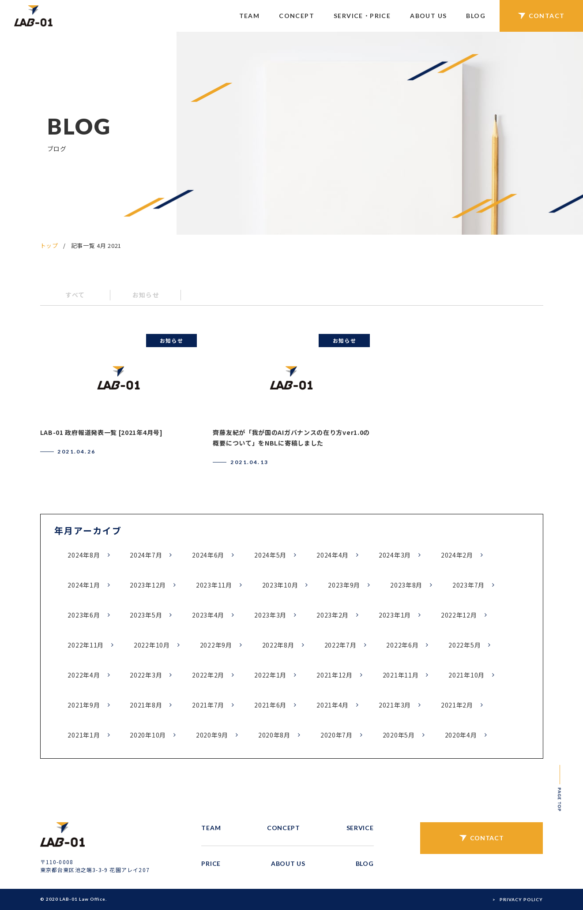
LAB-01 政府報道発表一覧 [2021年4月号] (101, 432)
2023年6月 (84, 614)
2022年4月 (84, 674)
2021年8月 (146, 704)
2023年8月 (406, 584)
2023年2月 (332, 614)
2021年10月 (466, 674)
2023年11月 (214, 584)
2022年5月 (464, 644)
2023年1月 (395, 614)
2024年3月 (395, 554)
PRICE (211, 863)
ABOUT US (428, 15)
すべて (75, 294)
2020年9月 (212, 734)
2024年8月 (84, 554)
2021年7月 (208, 704)
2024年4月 (332, 554)
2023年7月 (468, 584)
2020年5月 (399, 734)
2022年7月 (340, 644)
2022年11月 (86, 644)
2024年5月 (270, 554)
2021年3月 (395, 704)
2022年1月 (270, 674)
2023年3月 (270, 614)
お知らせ (146, 294)
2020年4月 (461, 734)
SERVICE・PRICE (362, 15)
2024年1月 (84, 584)
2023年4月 (208, 614)
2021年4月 (332, 704)
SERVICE (360, 827)
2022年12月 (459, 614)
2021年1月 (84, 734)
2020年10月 (148, 734)
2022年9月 (216, 644)
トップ (49, 245)
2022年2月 (208, 674)
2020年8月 (274, 734)
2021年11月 (401, 674)
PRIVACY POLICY (521, 899)
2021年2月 (457, 704)
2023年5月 (146, 614)
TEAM (249, 15)
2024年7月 (146, 554)
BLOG (475, 15)
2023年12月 (148, 584)
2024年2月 (457, 554)
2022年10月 (152, 644)
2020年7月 (336, 734)
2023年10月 (280, 584)
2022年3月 (146, 674)
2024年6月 (208, 554)
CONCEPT (296, 15)
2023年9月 (344, 584)
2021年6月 (270, 704)
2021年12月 (334, 674)
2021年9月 (84, 704)
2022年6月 (402, 644)
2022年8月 (278, 644)
